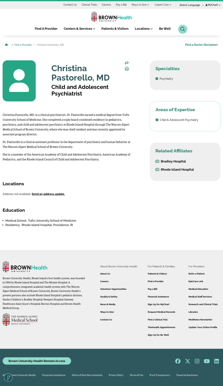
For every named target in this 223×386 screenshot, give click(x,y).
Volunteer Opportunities (113, 289)
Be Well (165, 28)
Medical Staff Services (200, 296)
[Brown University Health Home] (6, 45)
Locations (144, 28)
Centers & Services (79, 28)
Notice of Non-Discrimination (87, 375)
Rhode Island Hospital (174, 169)
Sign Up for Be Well (158, 335)
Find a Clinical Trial (157, 319)
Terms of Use (136, 375)
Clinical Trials (89, 4)
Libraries (193, 312)
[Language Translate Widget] (190, 5)
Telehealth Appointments (161, 327)
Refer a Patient (197, 273)
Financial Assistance (158, 296)
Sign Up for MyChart (158, 304)
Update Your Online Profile (203, 327)
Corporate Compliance (54, 375)
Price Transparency (159, 375)
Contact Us (70, 4)
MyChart (213, 4)
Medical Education (198, 289)
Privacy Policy (116, 375)
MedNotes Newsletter (200, 319)
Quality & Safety (108, 296)
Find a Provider (156, 281)
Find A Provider (46, 28)
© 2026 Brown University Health (19, 375)
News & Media (107, 304)
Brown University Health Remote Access (37, 361)
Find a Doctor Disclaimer (201, 44)
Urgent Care (163, 4)
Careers (106, 4)
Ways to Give (140, 4)
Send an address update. (48, 194)
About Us (105, 273)
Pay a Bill (121, 4)
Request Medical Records (161, 312)
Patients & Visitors (115, 28)
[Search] (182, 29)
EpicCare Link (196, 281)
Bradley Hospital (170, 161)
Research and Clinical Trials (203, 304)
